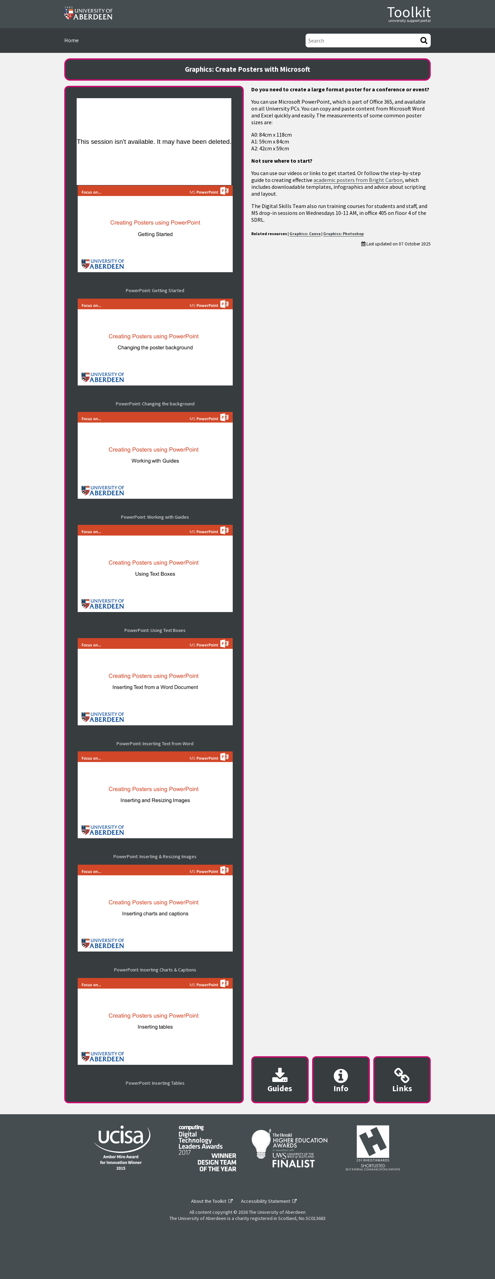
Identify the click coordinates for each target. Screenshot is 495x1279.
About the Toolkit (208, 1201)
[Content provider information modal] (341, 1079)
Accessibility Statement (265, 1201)
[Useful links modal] (402, 1079)
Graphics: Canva (305, 233)
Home (71, 40)
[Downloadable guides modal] (280, 1079)
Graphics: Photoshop (343, 233)
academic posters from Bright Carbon (358, 179)
